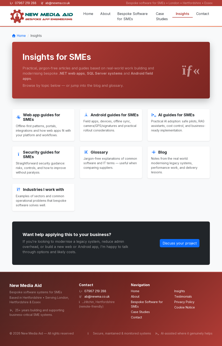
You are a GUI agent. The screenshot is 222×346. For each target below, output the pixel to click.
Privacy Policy (184, 302)
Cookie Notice (184, 307)
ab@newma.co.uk (57, 3)
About (105, 13)
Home (88, 13)
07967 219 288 (26, 3)
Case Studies (162, 16)
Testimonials (183, 296)
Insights (182, 13)
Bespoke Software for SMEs (132, 16)
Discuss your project (180, 243)
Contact (202, 13)
